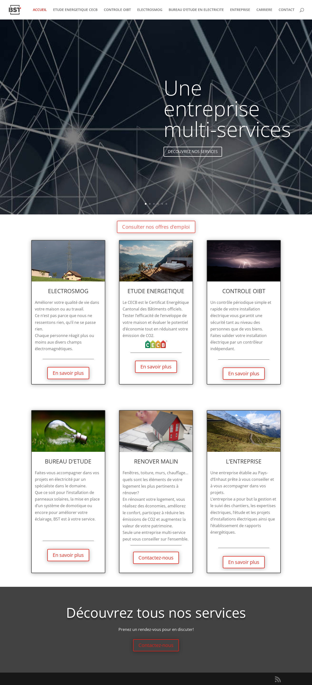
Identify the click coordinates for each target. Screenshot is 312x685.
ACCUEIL (40, 10)
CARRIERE (264, 10)
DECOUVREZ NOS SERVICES (193, 154)
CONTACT (286, 10)
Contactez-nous (156, 557)
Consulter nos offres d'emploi (156, 227)
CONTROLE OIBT (117, 10)
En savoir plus (68, 373)
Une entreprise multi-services (227, 111)
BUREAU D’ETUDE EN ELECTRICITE (196, 10)
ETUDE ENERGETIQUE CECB (75, 10)
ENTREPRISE (240, 10)
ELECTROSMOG (149, 10)
